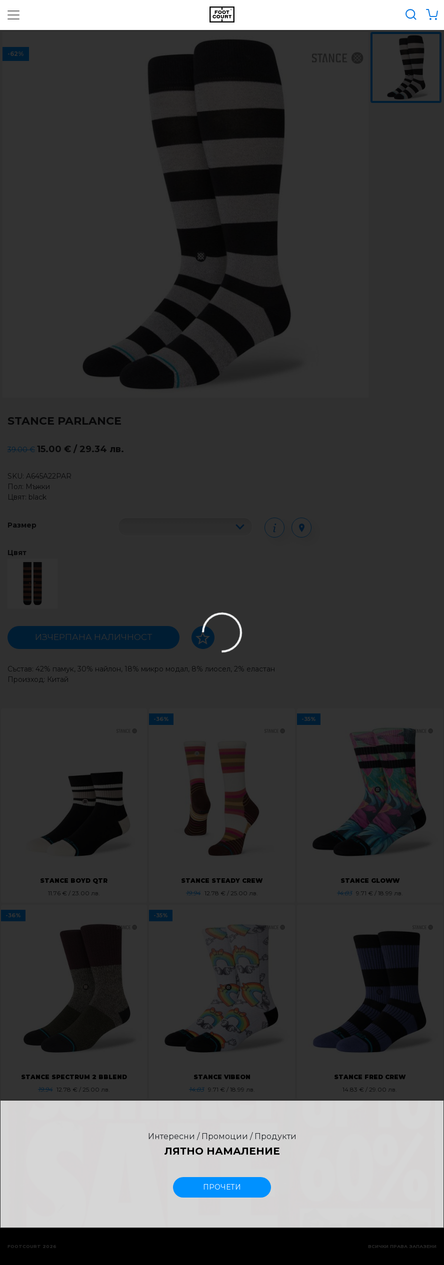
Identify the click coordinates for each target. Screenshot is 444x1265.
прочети (222, 1187)
